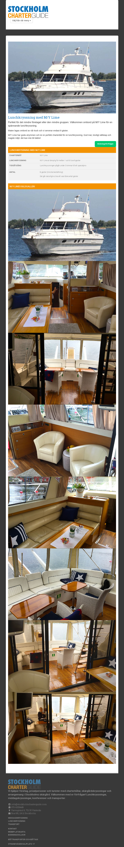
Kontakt (12, 829)
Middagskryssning (18, 818)
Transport (13, 824)
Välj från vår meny (21, 20)
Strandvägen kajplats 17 (21, 844)
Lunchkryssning (16, 821)
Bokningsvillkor (16, 835)
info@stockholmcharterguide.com (29, 804)
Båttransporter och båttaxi (23, 839)
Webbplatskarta (16, 832)
